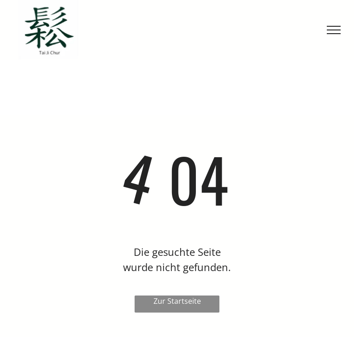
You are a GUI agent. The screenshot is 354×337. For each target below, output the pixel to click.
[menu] (334, 30)
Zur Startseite (177, 301)
